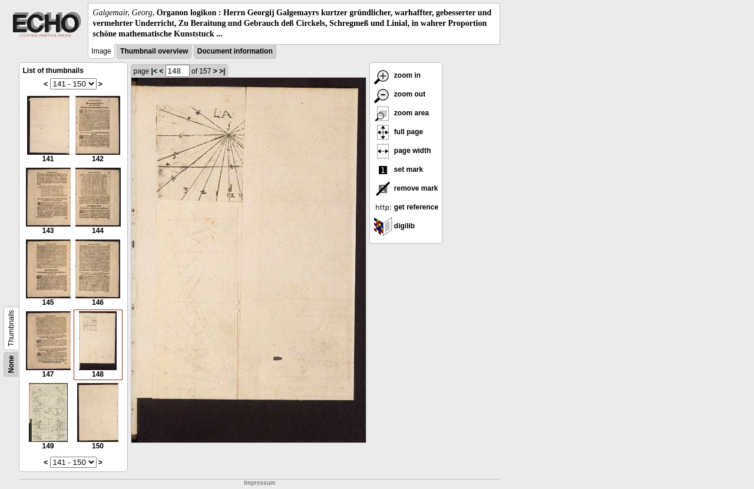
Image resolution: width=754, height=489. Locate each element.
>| (222, 71)
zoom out (399, 94)
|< (154, 71)
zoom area (401, 113)
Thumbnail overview (154, 51)
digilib (394, 226)
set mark (398, 169)
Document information (235, 51)
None (11, 364)
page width (402, 151)
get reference (406, 207)
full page (398, 132)
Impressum (259, 483)
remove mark (405, 188)
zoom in (397, 75)
